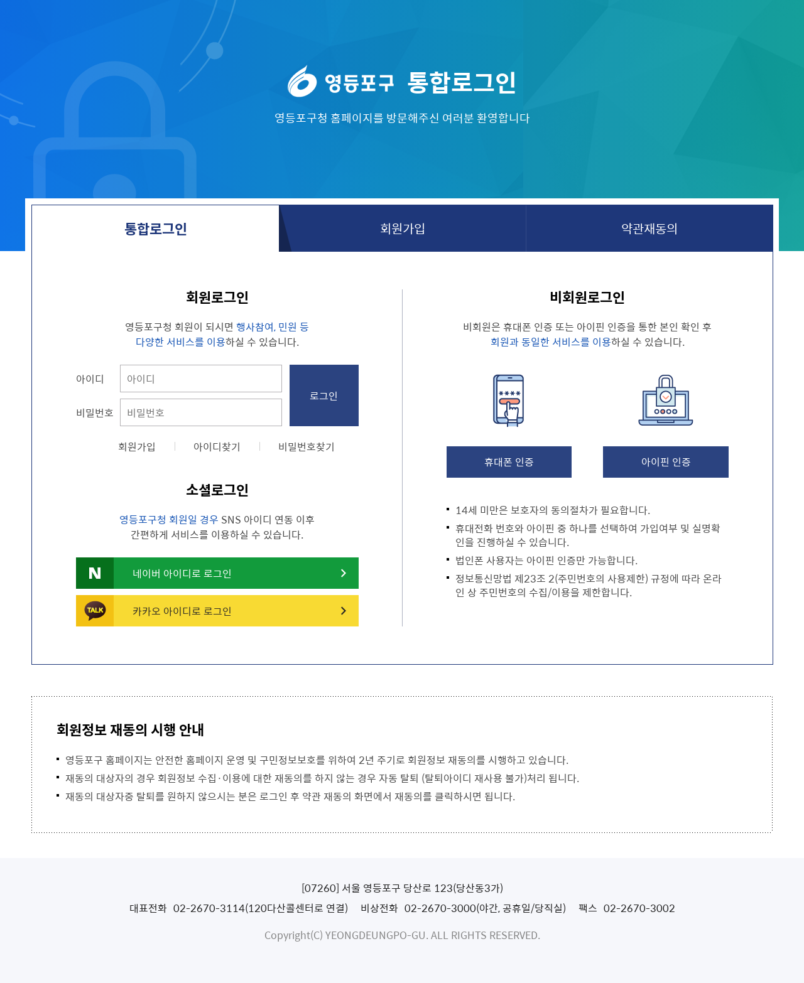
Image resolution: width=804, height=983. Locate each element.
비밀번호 (95, 412)
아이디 (90, 378)
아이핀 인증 (666, 461)
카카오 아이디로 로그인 (182, 610)
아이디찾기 (217, 446)
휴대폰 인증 (509, 461)
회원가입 (402, 228)
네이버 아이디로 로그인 (182, 573)
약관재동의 (649, 228)
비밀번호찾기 (306, 446)
